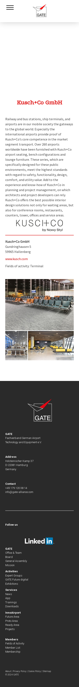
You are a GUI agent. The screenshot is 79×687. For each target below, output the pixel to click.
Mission (10, 565)
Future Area (12, 616)
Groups (17, 575)
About (8, 671)
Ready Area (12, 624)
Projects (10, 629)
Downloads (12, 606)
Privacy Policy (19, 671)
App (7, 598)
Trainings (11, 602)
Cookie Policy (34, 671)
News (8, 594)
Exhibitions (11, 583)
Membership (12, 651)
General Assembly (16, 561)
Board (9, 557)
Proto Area (11, 620)
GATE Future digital (16, 579)
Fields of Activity (14, 643)
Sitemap (47, 671)
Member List (12, 647)
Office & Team (13, 552)
